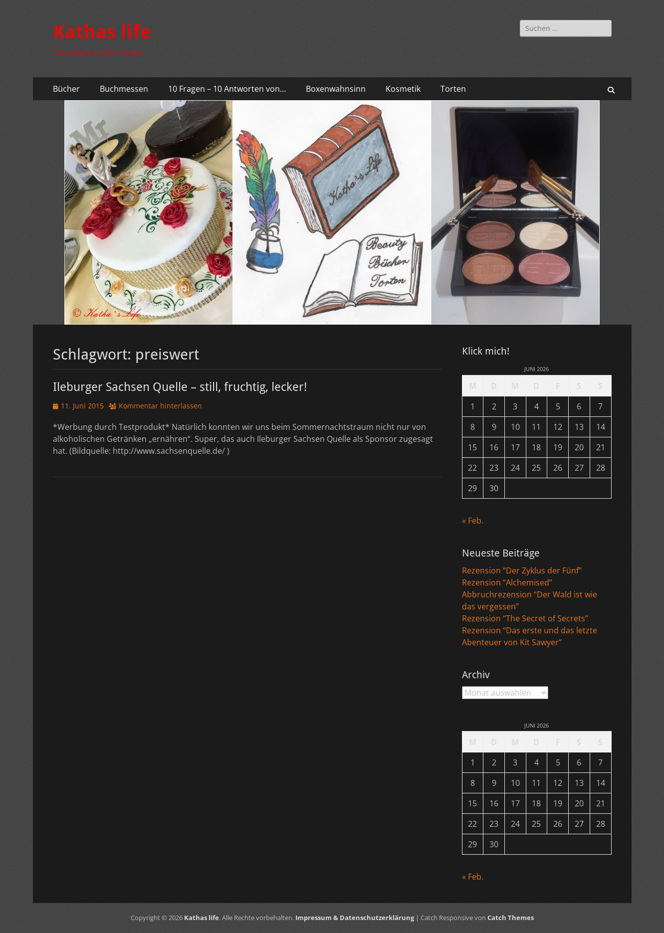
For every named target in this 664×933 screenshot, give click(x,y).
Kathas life (102, 32)
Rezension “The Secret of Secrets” (525, 618)
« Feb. (472, 520)
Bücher (66, 88)
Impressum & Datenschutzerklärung (354, 917)
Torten (453, 88)
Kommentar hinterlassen (160, 405)
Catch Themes (510, 917)
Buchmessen (124, 88)
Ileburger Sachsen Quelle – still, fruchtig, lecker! (180, 387)
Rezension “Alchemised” (507, 582)
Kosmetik (403, 88)
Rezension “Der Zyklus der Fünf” (522, 570)
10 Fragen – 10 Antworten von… (227, 88)
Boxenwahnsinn (336, 88)
